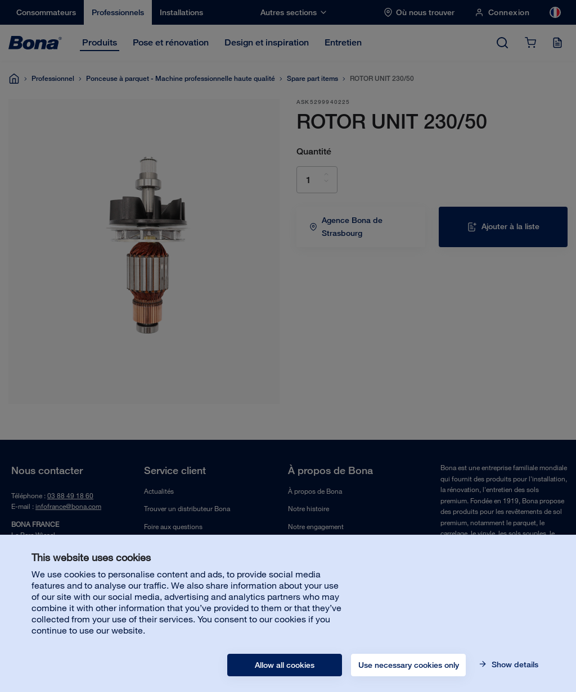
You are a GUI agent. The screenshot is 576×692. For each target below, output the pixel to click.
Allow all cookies (284, 665)
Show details (513, 664)
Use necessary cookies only (408, 665)
